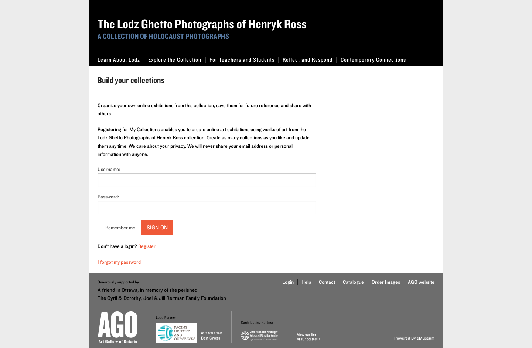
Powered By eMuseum (414, 338)
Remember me (120, 228)
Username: (109, 169)
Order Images (386, 282)
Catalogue (353, 282)
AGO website (421, 282)
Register (147, 246)
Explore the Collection (177, 59)
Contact (327, 282)
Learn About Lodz (121, 59)
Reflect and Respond (310, 59)
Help (306, 282)
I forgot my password (119, 262)
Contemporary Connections (373, 59)
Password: (108, 196)
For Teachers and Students (244, 59)
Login (288, 282)
